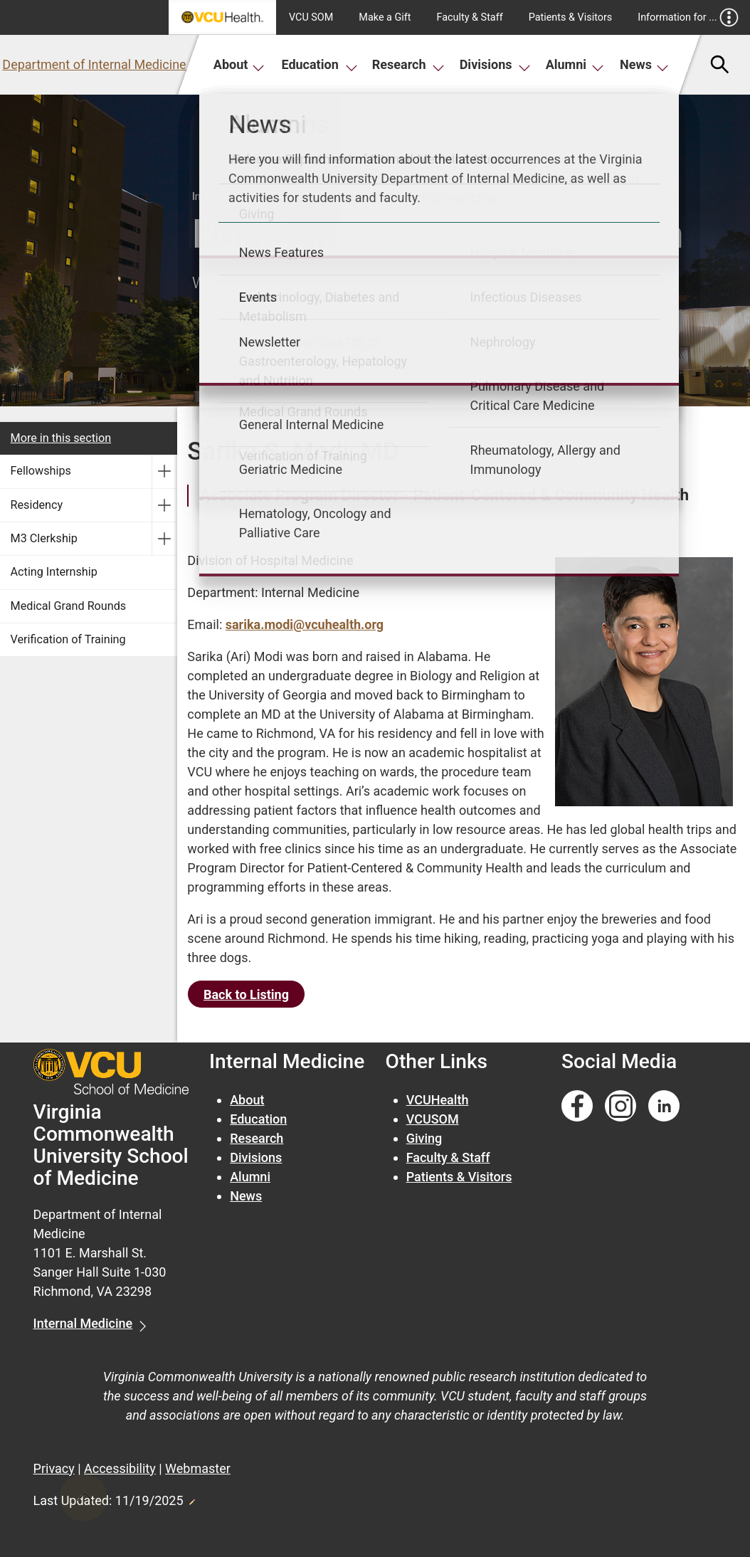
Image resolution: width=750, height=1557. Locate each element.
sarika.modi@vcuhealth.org (305, 624)
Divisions (495, 64)
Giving (424, 1138)
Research (408, 64)
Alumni (575, 64)
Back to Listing (246, 994)
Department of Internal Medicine (94, 64)
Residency (37, 505)
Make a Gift (385, 17)
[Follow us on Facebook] (577, 1106)
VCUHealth (437, 1099)
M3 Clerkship (44, 538)
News (644, 64)
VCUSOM (432, 1119)
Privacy (54, 1468)
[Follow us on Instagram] (620, 1106)
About (239, 64)
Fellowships (41, 470)
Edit (191, 1498)
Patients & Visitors (571, 17)
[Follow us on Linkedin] (664, 1106)
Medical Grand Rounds (69, 606)
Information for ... (688, 17)
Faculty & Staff (470, 17)
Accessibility (120, 1468)
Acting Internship (54, 572)
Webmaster (198, 1468)
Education (319, 64)
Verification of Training (68, 639)
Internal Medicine (83, 1323)
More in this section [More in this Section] (61, 438)
